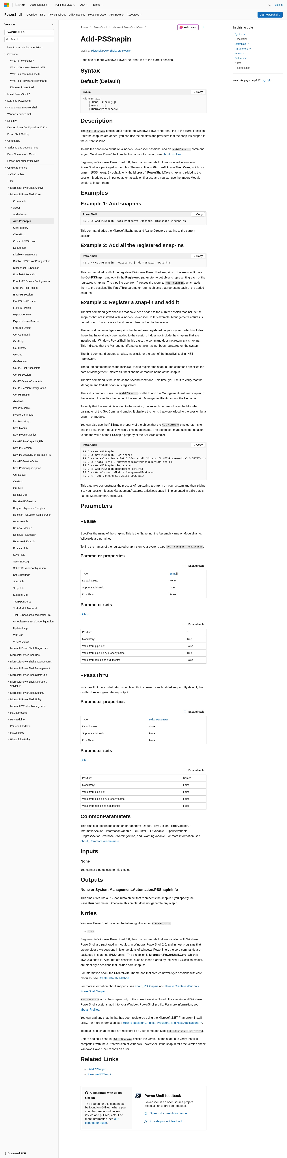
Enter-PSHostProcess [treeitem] (25, 287)
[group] (143, 464)
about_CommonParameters (99, 841)
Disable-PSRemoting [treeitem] (25, 254)
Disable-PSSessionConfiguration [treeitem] (31, 261)
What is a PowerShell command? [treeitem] (29, 80)
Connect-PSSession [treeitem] (24, 241)
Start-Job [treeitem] (18, 581)
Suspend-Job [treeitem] (20, 594)
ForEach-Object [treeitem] (22, 327)
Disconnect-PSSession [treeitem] (26, 267)
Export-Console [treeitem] (22, 314)
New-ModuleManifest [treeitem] (25, 434)
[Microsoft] (6, 5)
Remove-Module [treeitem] (22, 528)
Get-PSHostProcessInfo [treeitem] (26, 367)
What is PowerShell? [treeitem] (22, 60)
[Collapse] (53, 24)
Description (241, 38)
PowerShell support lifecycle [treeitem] (23, 160)
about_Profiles (172, 154)
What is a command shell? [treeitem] (25, 74)
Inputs (240, 53)
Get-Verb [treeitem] (18, 401)
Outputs (241, 58)
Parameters (243, 48)
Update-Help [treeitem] (20, 628)
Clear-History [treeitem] (20, 227)
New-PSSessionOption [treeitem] (26, 461)
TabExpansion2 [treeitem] (22, 601)
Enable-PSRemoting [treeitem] (24, 274)
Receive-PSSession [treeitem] (24, 501)
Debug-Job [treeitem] (19, 247)
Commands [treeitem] (19, 201)
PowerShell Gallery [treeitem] (18, 134)
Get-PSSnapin (96, 1069)
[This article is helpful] (264, 80)
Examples (242, 43)
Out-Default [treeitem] (19, 474)
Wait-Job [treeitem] (18, 634)
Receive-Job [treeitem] (20, 494)
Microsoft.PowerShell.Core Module (111, 50)
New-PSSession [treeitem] (22, 448)
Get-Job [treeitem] (17, 354)
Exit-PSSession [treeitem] (22, 307)
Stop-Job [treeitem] (18, 588)
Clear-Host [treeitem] (19, 234)
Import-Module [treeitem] (21, 407)
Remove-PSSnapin (99, 1074)
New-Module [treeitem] (20, 428)
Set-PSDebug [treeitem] (21, 561)
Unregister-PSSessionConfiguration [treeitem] (33, 621)
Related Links (242, 67)
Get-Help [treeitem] (18, 341)
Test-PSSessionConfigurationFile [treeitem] (32, 614)
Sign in (279, 4)
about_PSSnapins (146, 986)
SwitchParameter (158, 719)
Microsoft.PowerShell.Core (128, 27)
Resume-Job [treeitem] (20, 548)
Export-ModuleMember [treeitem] (26, 321)
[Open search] (269, 5)
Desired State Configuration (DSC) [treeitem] (27, 127)
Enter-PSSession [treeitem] (23, 294)
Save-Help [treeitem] (19, 554)
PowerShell (100, 27)
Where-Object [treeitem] (21, 641)
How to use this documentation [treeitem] (24, 47)
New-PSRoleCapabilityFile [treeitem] (28, 441)
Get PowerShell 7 (270, 14)
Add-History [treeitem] (20, 214)
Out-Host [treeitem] (18, 481)
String (172, 573)
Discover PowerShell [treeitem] (22, 87)
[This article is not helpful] (268, 80)
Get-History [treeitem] (19, 348)
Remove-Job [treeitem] (20, 521)
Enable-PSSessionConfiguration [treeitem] (31, 281)
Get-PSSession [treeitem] (22, 374)
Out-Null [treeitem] (18, 488)
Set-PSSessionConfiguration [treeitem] (29, 568)
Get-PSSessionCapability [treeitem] (27, 381)
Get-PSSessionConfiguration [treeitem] (29, 388)
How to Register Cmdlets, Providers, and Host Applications (161, 1022)
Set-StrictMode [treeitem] (21, 574)
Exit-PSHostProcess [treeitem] (24, 301)
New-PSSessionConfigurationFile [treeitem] (32, 454)
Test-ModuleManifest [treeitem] (25, 608)
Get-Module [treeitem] (20, 361)
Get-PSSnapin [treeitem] (21, 394)
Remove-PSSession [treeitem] (24, 534)
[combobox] (29, 32)
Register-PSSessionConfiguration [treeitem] (32, 514)
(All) (85, 614)
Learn (84, 27)
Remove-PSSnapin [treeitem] (24, 541)
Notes (238, 62)
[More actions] (203, 27)
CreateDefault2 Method (114, 978)
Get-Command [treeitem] (21, 334)
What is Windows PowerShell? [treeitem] (27, 67)
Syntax (240, 34)
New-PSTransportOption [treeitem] (27, 468)
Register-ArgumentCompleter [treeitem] (29, 508)
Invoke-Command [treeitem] (23, 414)
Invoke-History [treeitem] (21, 421)
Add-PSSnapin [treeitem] (22, 221)
